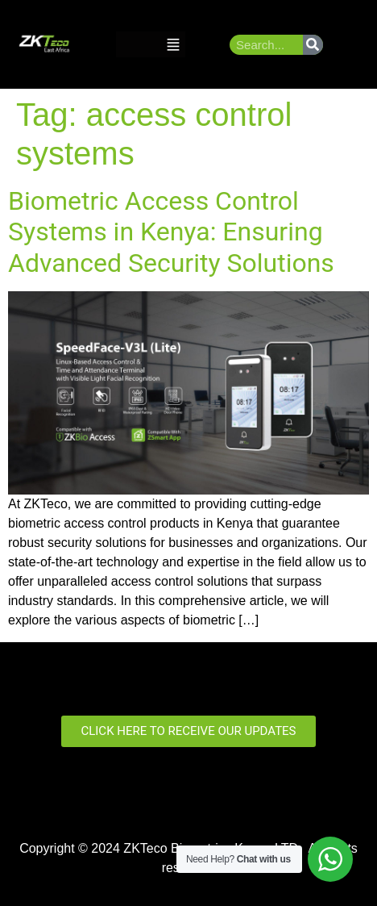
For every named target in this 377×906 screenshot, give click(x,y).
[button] (173, 44)
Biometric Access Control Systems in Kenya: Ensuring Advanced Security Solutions (171, 232)
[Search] (313, 45)
